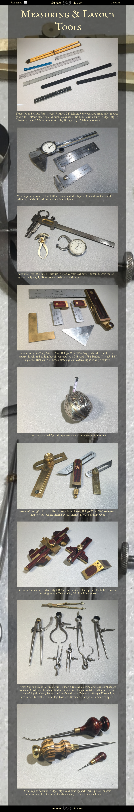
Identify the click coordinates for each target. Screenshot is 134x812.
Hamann (78, 808)
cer (59, 808)
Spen (54, 808)
